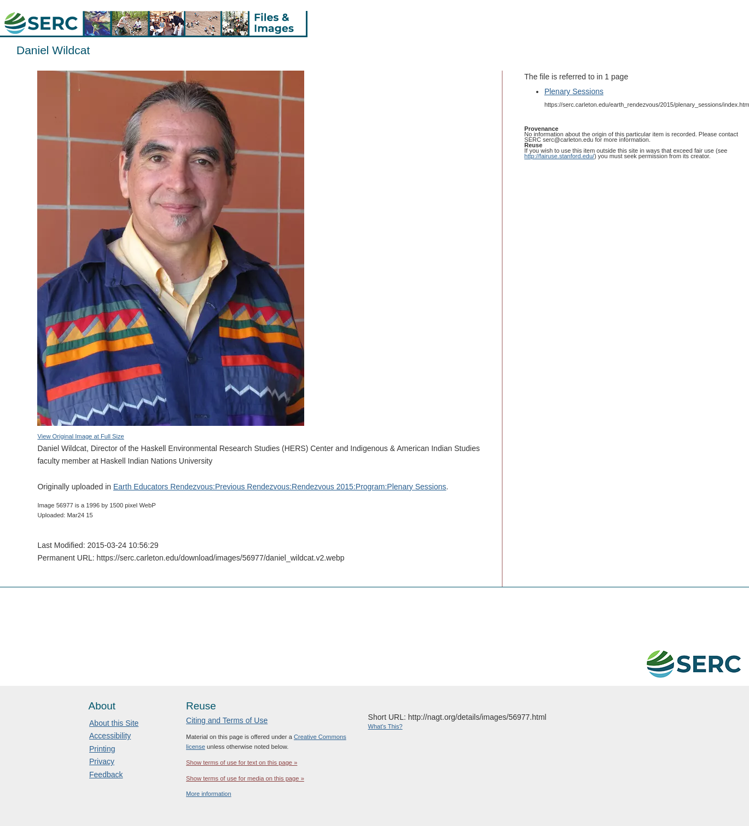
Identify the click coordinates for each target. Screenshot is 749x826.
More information (208, 793)
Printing (102, 748)
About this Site (113, 723)
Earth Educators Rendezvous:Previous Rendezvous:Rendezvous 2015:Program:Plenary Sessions (279, 486)
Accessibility (110, 735)
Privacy (101, 761)
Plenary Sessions (573, 91)
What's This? (385, 726)
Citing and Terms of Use (227, 720)
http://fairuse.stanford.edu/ (559, 156)
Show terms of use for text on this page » (241, 762)
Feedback (106, 774)
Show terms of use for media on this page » (245, 778)
